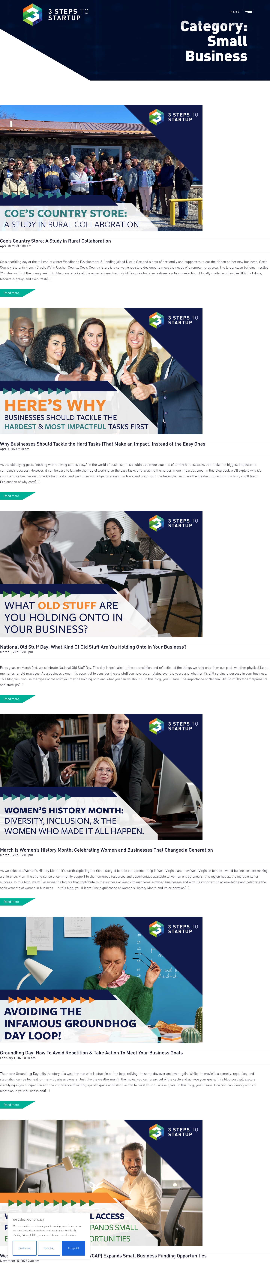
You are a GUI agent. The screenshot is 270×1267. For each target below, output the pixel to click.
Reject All (49, 1247)
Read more (11, 324)
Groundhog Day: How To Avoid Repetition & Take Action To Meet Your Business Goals (91, 1084)
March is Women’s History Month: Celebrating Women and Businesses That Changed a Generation (106, 881)
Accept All (73, 1247)
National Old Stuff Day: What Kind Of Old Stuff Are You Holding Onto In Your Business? (93, 678)
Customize (24, 1247)
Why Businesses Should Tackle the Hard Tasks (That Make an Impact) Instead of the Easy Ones (102, 475)
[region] (49, 1236)
